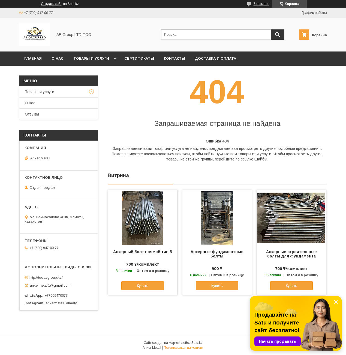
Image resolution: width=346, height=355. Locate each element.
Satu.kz (197, 343)
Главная (33, 58)
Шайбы (260, 159)
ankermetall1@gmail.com (50, 285)
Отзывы (32, 114)
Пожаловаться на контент (183, 348)
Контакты (174, 58)
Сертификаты (139, 58)
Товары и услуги (91, 58)
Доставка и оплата (215, 58)
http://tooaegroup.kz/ (46, 277)
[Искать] (277, 34)
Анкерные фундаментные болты (217, 254)
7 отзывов (261, 4)
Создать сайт (51, 4)
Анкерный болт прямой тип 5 (142, 252)
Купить (142, 286)
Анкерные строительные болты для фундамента (291, 254)
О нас (58, 58)
